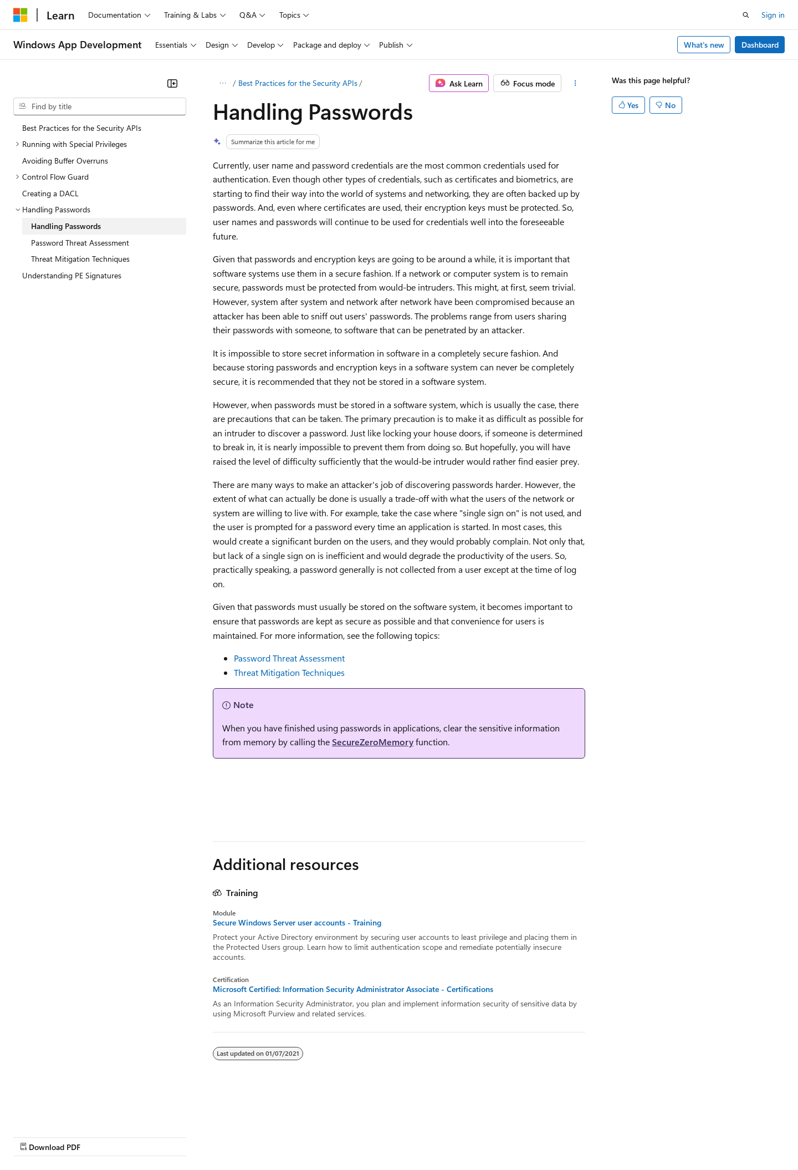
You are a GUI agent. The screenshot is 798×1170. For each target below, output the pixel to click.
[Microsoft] (20, 15)
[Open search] (746, 15)
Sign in (773, 14)
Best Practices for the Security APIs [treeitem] (81, 128)
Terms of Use (405, 1136)
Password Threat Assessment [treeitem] (80, 242)
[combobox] (99, 106)
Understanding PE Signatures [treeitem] (71, 275)
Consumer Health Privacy (318, 1136)
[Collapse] (172, 83)
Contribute (198, 1136)
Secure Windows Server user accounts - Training (297, 923)
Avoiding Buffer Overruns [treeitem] (65, 160)
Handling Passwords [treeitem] (66, 226)
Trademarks (459, 1136)
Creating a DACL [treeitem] (50, 193)
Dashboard (760, 44)
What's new (704, 44)
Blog (151, 1136)
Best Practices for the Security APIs (297, 83)
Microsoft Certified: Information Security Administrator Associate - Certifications (353, 989)
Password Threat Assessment (289, 658)
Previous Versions (100, 1136)
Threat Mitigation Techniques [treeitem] (80, 258)
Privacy (242, 1136)
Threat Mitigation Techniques (289, 672)
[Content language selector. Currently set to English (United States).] (64, 1109)
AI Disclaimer (35, 1136)
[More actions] (575, 83)
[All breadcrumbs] (222, 83)
